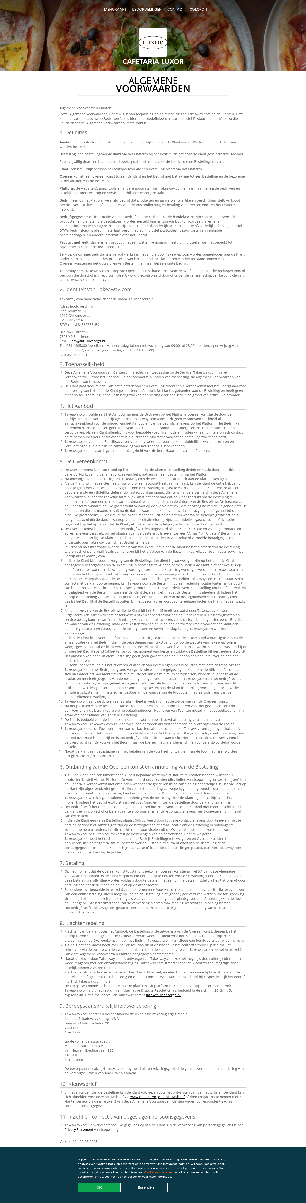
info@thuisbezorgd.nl (88, 341)
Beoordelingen (147, 9)
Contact (175, 9)
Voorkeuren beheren (158, 1172)
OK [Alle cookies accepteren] (99, 1187)
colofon (198, 9)
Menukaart (115, 9)
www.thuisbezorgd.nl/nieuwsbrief (157, 1096)
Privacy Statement (79, 1129)
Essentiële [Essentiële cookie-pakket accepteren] (146, 1187)
